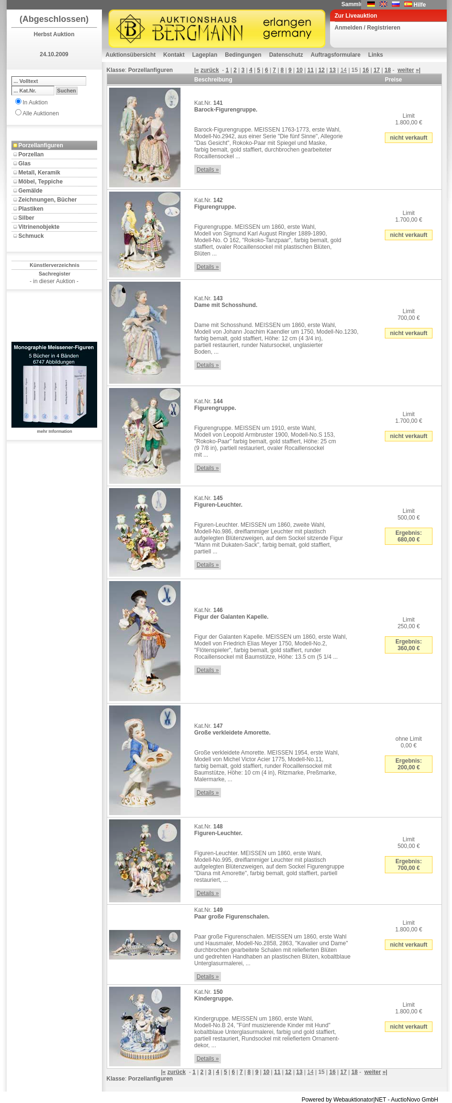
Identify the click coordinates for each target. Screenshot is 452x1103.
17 (376, 70)
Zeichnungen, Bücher (48, 199)
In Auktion (35, 102)
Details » (208, 169)
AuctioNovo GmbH (414, 1099)
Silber (26, 217)
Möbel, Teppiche (41, 181)
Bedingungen (243, 54)
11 (310, 70)
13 (333, 70)
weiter (406, 70)
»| (418, 70)
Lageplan (205, 54)
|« (196, 70)
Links (375, 54)
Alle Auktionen (41, 113)
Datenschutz (286, 54)
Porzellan (31, 154)
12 (321, 70)
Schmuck (31, 236)
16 (365, 70)
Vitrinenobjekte (39, 227)
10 (299, 70)
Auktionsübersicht (131, 54)
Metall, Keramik (39, 172)
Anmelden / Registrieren (368, 27)
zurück (210, 70)
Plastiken (31, 208)
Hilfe (419, 4)
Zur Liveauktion (356, 15)
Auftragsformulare (336, 54)
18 (387, 70)
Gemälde (31, 190)
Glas (25, 163)
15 (355, 70)
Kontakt (174, 54)
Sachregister (54, 273)
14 (344, 70)
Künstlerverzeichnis (55, 265)
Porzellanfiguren (41, 145)
